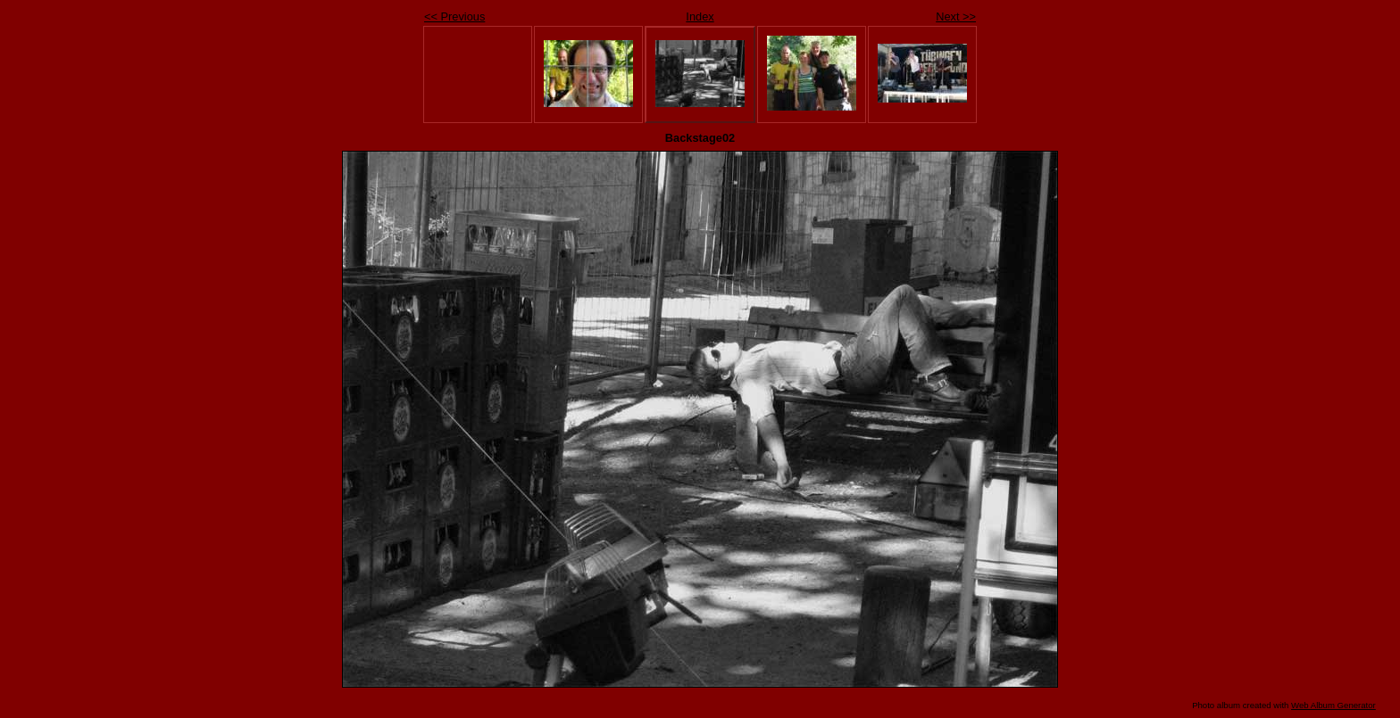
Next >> (956, 16)
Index (699, 16)
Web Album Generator (1333, 705)
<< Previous (454, 16)
